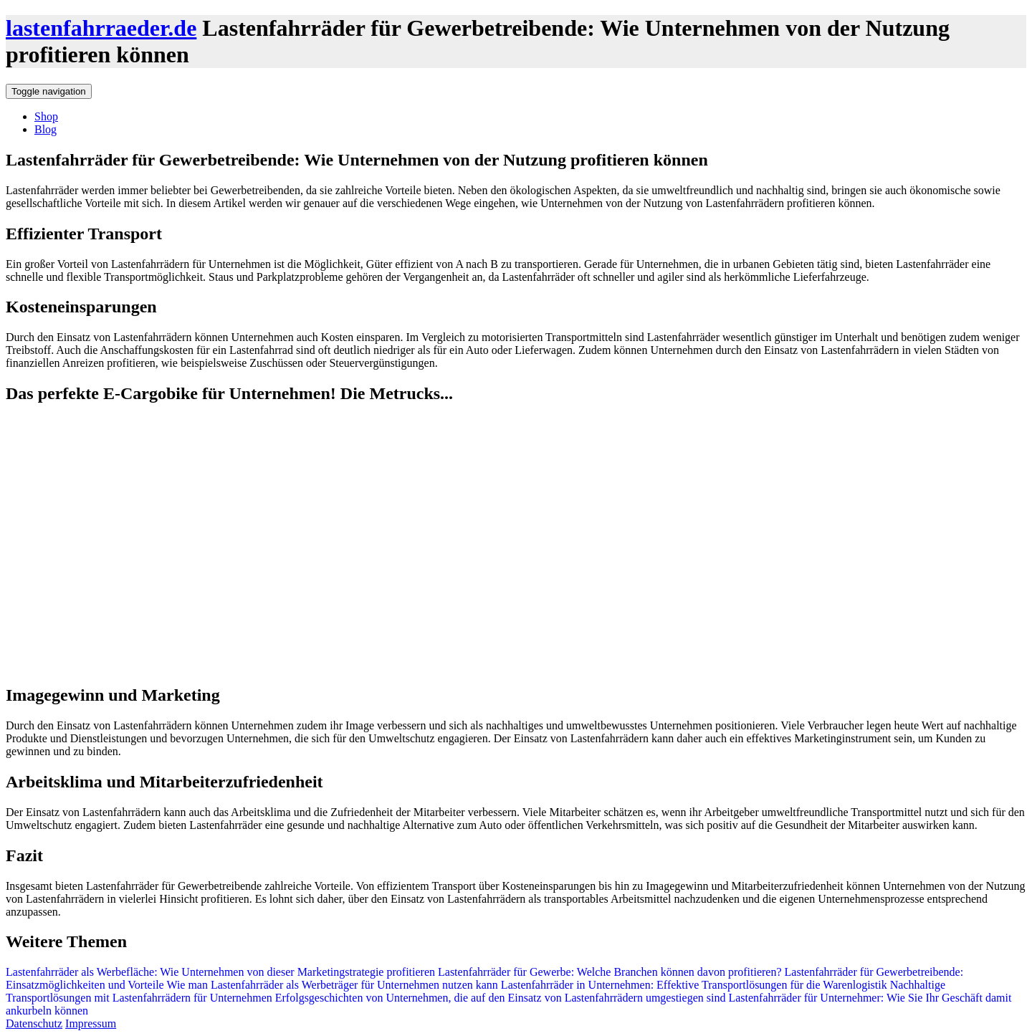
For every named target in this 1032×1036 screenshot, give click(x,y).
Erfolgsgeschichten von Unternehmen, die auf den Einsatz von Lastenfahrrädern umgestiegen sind (499, 998)
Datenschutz (34, 1023)
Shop (46, 116)
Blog (45, 129)
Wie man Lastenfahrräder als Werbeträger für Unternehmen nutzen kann (331, 985)
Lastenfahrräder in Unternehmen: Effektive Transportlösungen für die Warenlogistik (692, 985)
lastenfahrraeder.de (101, 28)
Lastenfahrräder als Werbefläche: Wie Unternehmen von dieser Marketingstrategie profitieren (220, 972)
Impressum (90, 1023)
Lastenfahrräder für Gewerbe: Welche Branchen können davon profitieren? (608, 972)
